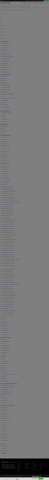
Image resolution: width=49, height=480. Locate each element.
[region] (24, 478)
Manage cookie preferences (35, 478)
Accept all (41, 478)
